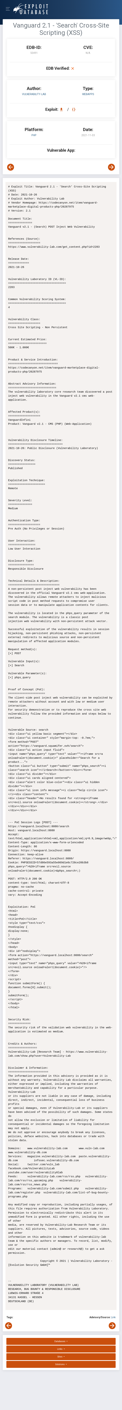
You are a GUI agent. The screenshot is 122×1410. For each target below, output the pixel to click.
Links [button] (60, 1349)
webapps (88, 94)
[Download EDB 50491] (62, 109)
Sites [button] (60, 1356)
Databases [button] (60, 1341)
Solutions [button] (60, 1364)
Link (113, 1317)
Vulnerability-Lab (34, 94)
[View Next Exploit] (111, 167)
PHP (34, 135)
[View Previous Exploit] (10, 167)
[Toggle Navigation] (9, 8)
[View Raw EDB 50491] (74, 109)
